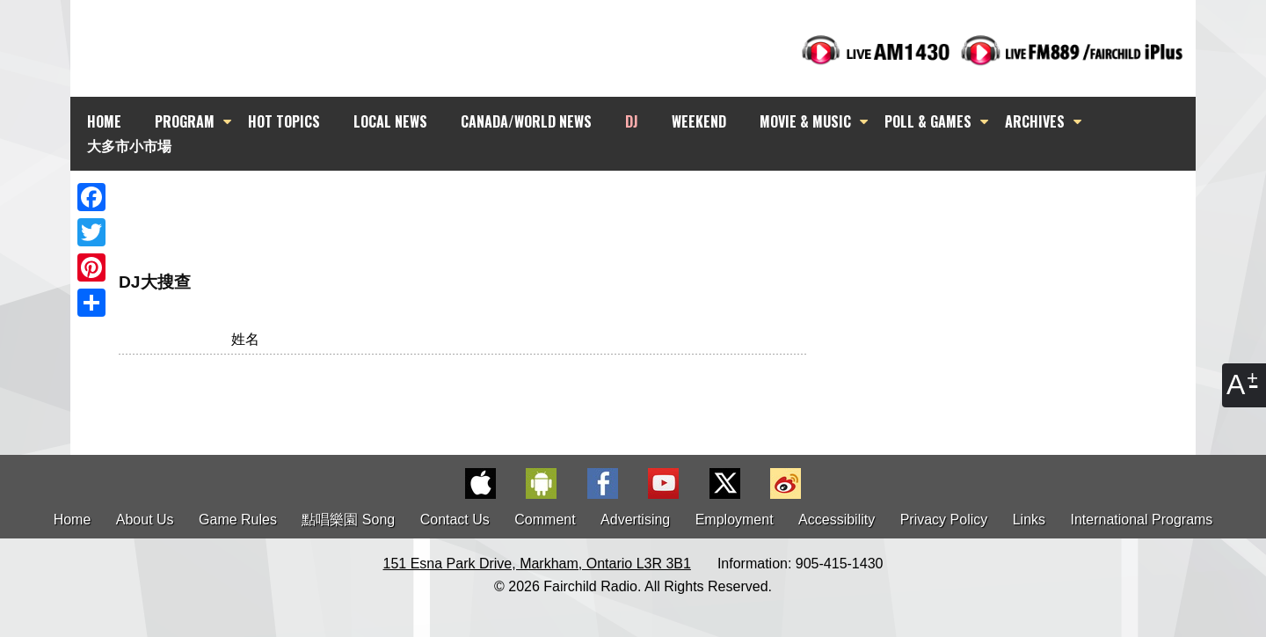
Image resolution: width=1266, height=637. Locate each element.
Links (1029, 519)
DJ (631, 121)
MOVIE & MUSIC (805, 121)
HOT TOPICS (284, 121)
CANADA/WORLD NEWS (526, 121)
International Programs (1142, 519)
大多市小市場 (129, 145)
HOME (104, 121)
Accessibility (836, 519)
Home (72, 519)
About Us (145, 519)
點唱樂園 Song (350, 519)
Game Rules (238, 519)
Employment (734, 519)
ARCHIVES (1035, 121)
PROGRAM (185, 121)
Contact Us (455, 519)
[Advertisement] (649, 202)
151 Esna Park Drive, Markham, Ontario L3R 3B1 (537, 563)
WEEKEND (699, 121)
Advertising (635, 519)
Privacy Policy (944, 519)
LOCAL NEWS (390, 121)
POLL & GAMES (927, 121)
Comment (544, 519)
